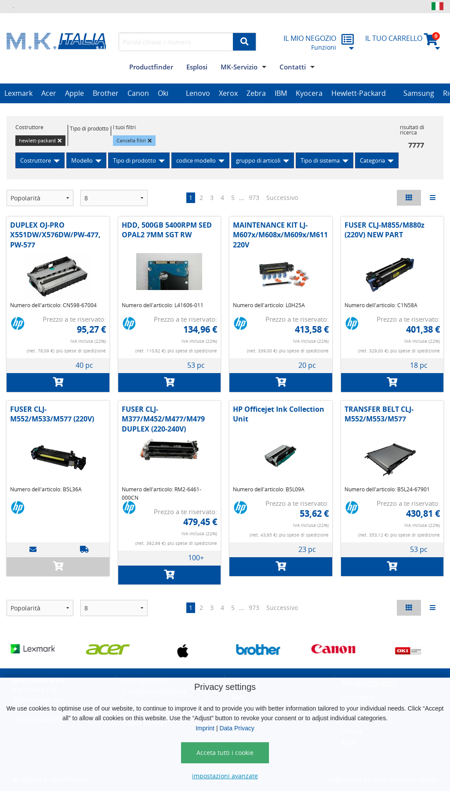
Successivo (282, 197)
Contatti (292, 66)
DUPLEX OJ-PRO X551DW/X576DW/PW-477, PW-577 (55, 235)
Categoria (372, 160)
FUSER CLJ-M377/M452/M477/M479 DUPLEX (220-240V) (163, 419)
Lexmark (18, 93)
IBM (281, 93)
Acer (48, 93)
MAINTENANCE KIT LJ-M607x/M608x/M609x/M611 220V (280, 235)
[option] (18, 93)
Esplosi (196, 66)
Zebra (256, 93)
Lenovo (198, 93)
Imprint (205, 728)
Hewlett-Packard (358, 93)
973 (254, 197)
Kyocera (309, 93)
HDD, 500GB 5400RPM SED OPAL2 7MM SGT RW (167, 229)
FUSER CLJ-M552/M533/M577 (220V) (52, 414)
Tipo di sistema (320, 160)
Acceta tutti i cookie (225, 752)
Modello (82, 160)
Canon (138, 93)
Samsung (418, 93)
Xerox (228, 93)
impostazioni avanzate (225, 776)
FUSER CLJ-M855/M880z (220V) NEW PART (385, 229)
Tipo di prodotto (134, 160)
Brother (106, 93)
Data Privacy (236, 728)
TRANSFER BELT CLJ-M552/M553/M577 (379, 414)
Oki (163, 93)
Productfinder (151, 66)
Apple (74, 93)
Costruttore (35, 160)
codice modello (196, 160)
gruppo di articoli (258, 160)
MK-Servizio (239, 66)
